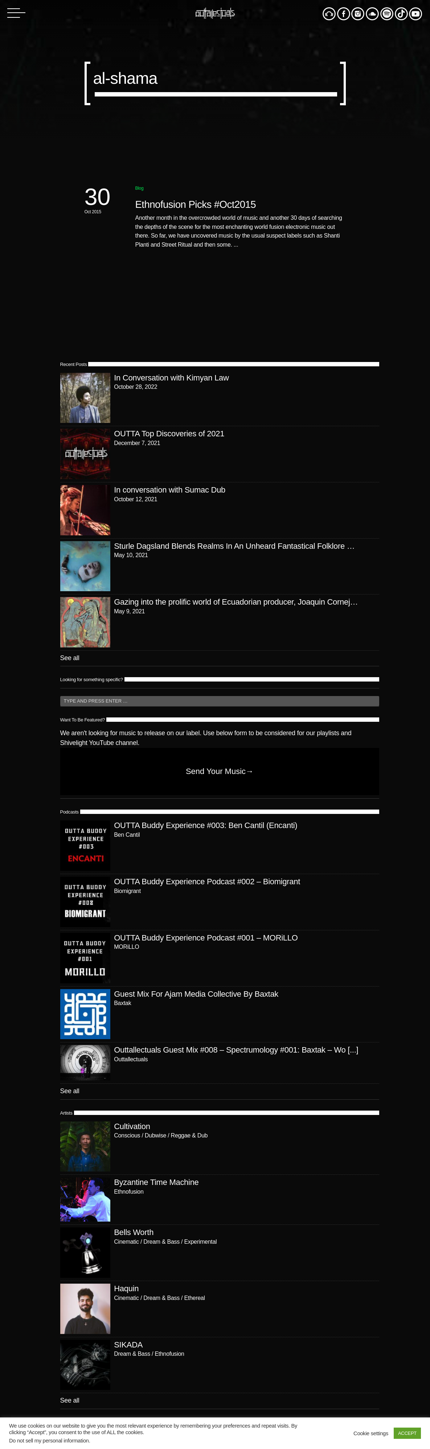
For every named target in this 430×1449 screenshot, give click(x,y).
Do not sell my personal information (49, 1441)
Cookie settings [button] (370, 1433)
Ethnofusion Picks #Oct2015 (195, 204)
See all (69, 658)
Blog (139, 188)
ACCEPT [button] (407, 1433)
